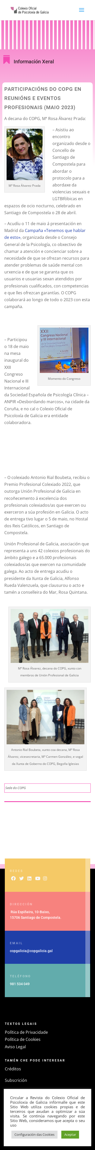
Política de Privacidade (26, 1032)
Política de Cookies (23, 1039)
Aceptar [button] (70, 1134)
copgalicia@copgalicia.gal (31, 951)
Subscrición (16, 1080)
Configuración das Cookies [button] (34, 1134)
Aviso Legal (15, 1047)
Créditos (13, 1069)
